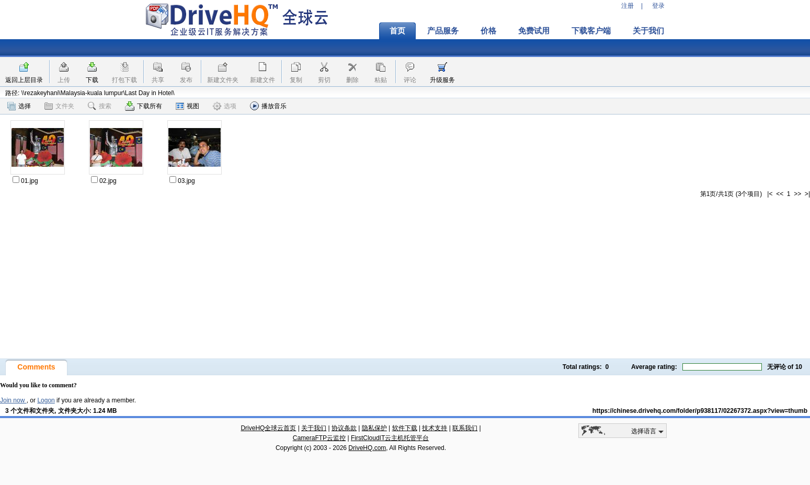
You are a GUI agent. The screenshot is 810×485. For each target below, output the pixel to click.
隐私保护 (374, 428)
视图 (187, 106)
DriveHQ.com (367, 448)
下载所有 (143, 106)
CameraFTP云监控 (319, 438)
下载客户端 (591, 31)
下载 (92, 80)
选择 (19, 106)
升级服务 (442, 80)
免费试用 (534, 31)
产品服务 (443, 31)
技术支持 (434, 428)
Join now (13, 400)
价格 (488, 31)
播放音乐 (268, 105)
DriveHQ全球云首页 (268, 428)
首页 (397, 31)
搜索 (99, 106)
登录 (658, 5)
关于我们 (648, 31)
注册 (627, 5)
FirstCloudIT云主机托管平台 (390, 438)
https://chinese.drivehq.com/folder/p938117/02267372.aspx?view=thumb (699, 410)
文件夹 (59, 106)
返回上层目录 (24, 80)
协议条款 (344, 428)
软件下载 (404, 428)
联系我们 (464, 428)
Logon (45, 400)
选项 (224, 106)
